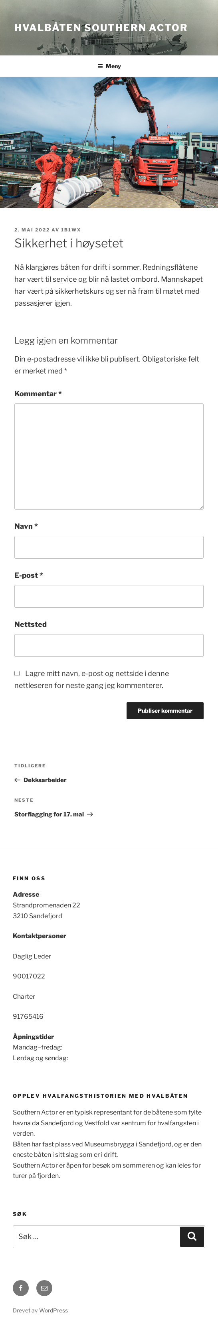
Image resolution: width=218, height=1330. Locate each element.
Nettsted (30, 624)
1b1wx (71, 230)
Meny (109, 66)
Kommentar (38, 393)
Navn (26, 526)
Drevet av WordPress (40, 1310)
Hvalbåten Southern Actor (101, 28)
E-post (28, 575)
